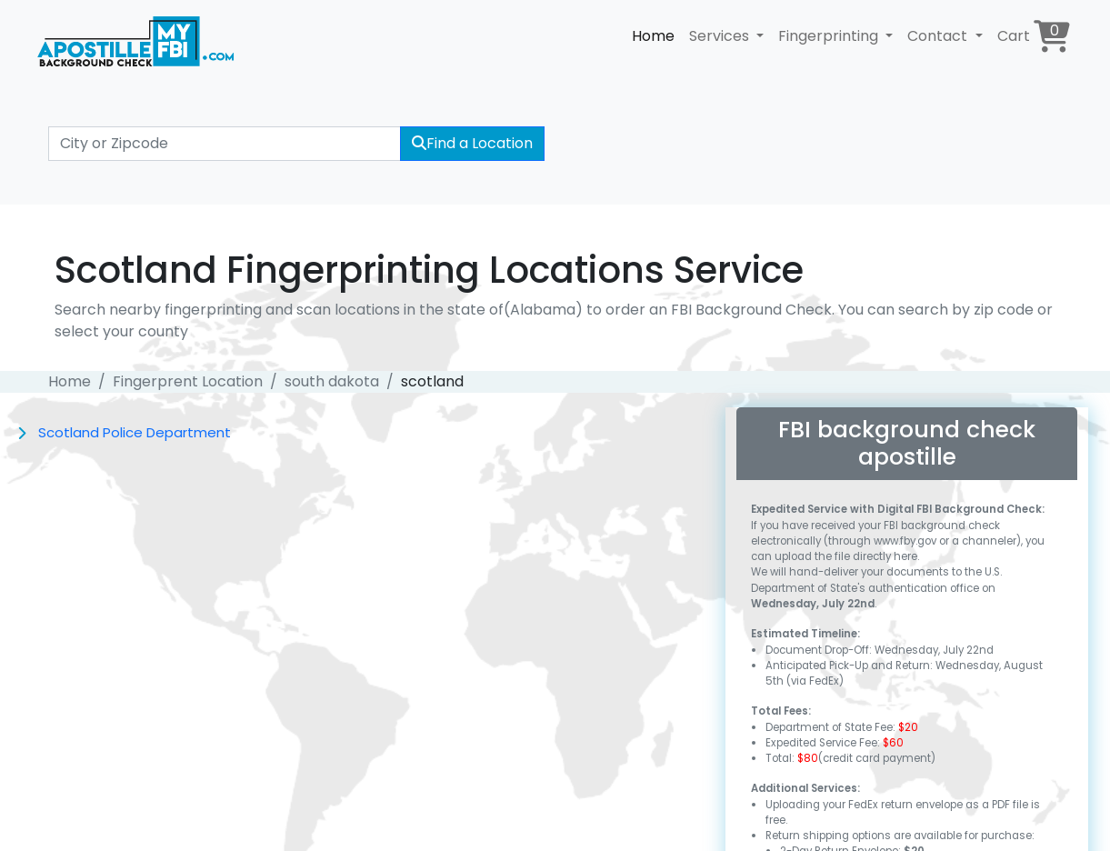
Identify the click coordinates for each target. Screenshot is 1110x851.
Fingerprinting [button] (830, 35)
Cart (1033, 36)
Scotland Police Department (134, 432)
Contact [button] (939, 35)
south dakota (332, 381)
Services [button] (721, 35)
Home (653, 35)
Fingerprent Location (188, 381)
